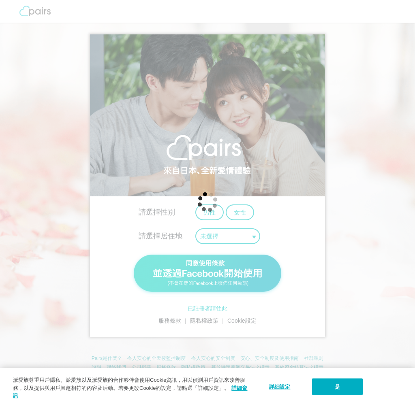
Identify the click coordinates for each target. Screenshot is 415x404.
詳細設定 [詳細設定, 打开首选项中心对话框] (280, 386)
